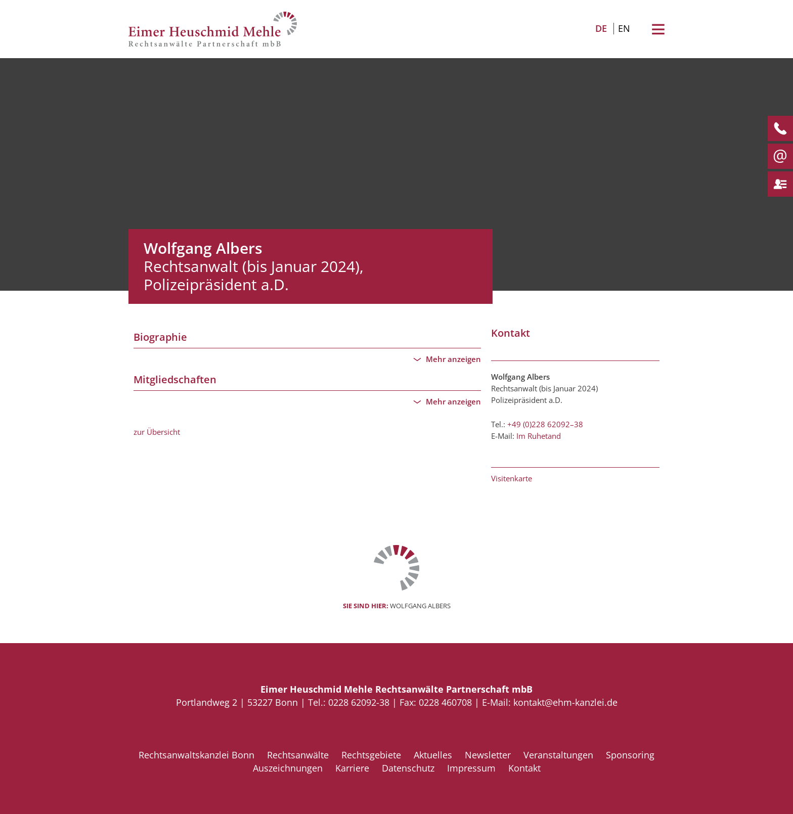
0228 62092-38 (360, 702)
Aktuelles (433, 755)
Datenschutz (408, 768)
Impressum (471, 768)
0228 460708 (445, 702)
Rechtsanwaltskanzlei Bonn (196, 755)
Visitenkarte (511, 478)
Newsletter (488, 755)
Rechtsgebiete (371, 755)
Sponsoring (630, 755)
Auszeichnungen (288, 768)
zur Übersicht (157, 432)
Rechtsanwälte (298, 755)
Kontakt (524, 768)
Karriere (352, 768)
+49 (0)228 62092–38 (545, 424)
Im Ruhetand (538, 436)
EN (624, 28)
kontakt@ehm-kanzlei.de (565, 702)
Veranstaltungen (558, 755)
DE (601, 28)
